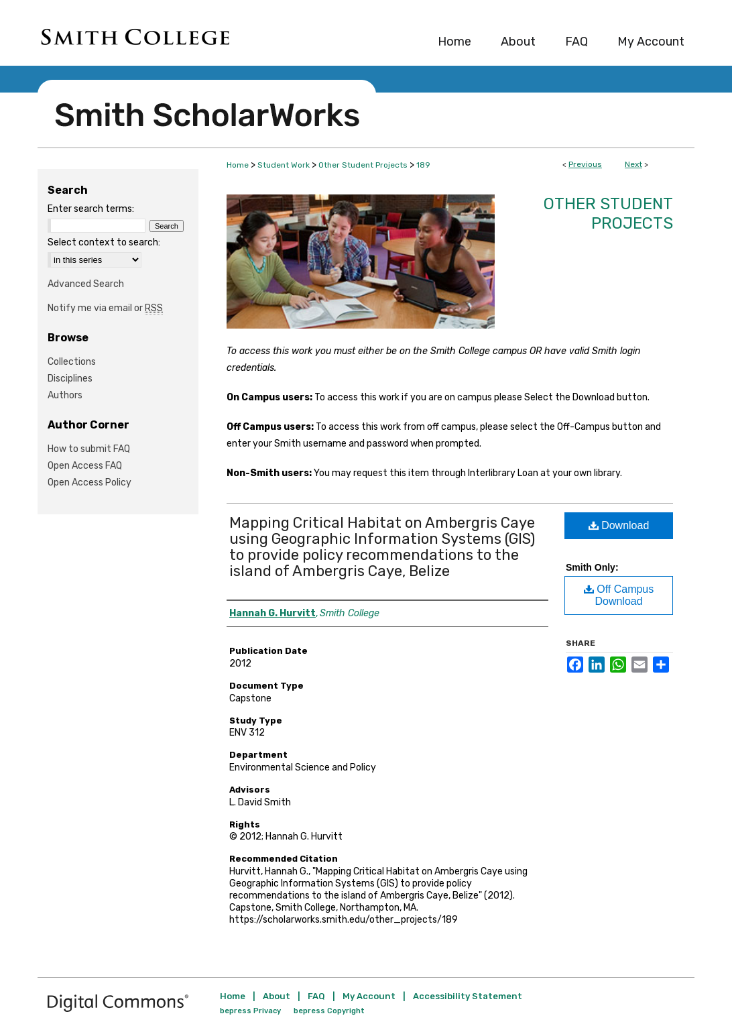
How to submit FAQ (89, 449)
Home (238, 165)
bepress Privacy (250, 1011)
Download (619, 525)
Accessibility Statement (467, 996)
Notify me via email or (105, 308)
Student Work (283, 165)
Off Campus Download (619, 595)
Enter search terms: (91, 209)
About (276, 996)
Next (633, 164)
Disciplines (70, 378)
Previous (585, 164)
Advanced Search (86, 284)
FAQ (316, 996)
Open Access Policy (89, 482)
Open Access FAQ (85, 465)
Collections (72, 361)
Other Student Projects (363, 165)
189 (423, 165)
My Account (369, 996)
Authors (65, 395)
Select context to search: (104, 242)
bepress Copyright (329, 1011)
